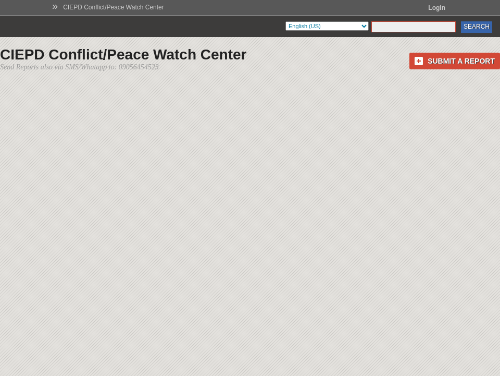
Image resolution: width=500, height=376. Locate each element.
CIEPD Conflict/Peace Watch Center (113, 7)
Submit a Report (461, 61)
